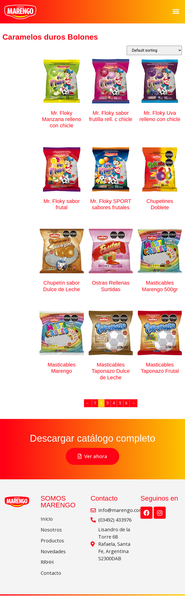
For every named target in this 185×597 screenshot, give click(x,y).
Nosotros (51, 530)
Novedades (54, 552)
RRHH (47, 563)
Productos (52, 541)
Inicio (47, 519)
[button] (176, 11)
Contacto (51, 574)
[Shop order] (154, 50)
